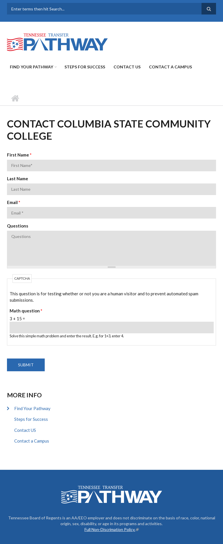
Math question (26, 310)
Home (15, 98)
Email (13, 202)
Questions (17, 225)
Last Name (17, 178)
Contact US (127, 66)
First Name (19, 154)
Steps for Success (84, 66)
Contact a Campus (170, 66)
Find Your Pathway (31, 66)
